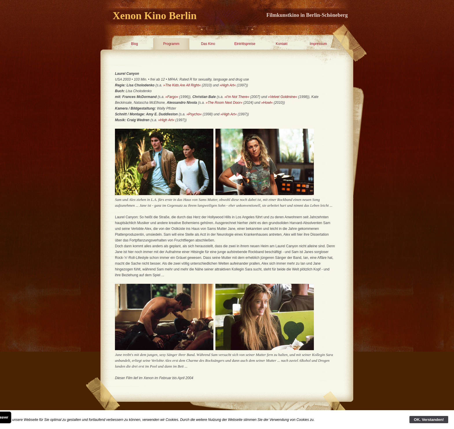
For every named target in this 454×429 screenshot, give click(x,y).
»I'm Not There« (236, 97)
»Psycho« (194, 114)
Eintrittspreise (244, 44)
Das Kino (208, 44)
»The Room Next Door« (224, 103)
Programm (171, 44)
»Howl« (267, 103)
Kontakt (282, 44)
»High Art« (227, 85)
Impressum (318, 44)
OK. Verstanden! (429, 419)
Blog (134, 44)
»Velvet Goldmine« (282, 97)
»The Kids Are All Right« (182, 85)
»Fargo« (171, 97)
